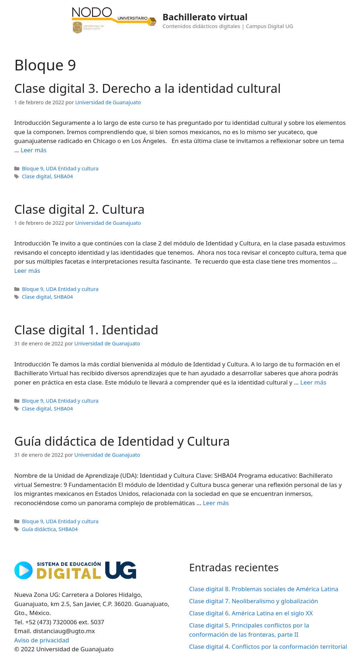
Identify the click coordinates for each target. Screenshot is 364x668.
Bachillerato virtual (204, 17)
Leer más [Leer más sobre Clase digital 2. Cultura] (27, 270)
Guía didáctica (39, 529)
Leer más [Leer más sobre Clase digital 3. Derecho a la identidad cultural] (34, 150)
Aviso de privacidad (41, 640)
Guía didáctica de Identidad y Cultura (122, 441)
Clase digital (36, 176)
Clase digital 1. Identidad (86, 329)
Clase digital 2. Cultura (79, 209)
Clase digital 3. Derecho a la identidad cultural (147, 88)
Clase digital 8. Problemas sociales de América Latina (263, 589)
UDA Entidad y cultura (72, 168)
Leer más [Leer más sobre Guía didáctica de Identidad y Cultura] (216, 503)
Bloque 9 (32, 168)
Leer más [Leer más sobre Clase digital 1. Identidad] (313, 382)
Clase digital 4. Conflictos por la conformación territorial (268, 646)
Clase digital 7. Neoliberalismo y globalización (253, 601)
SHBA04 (63, 176)
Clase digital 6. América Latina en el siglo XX (251, 613)
